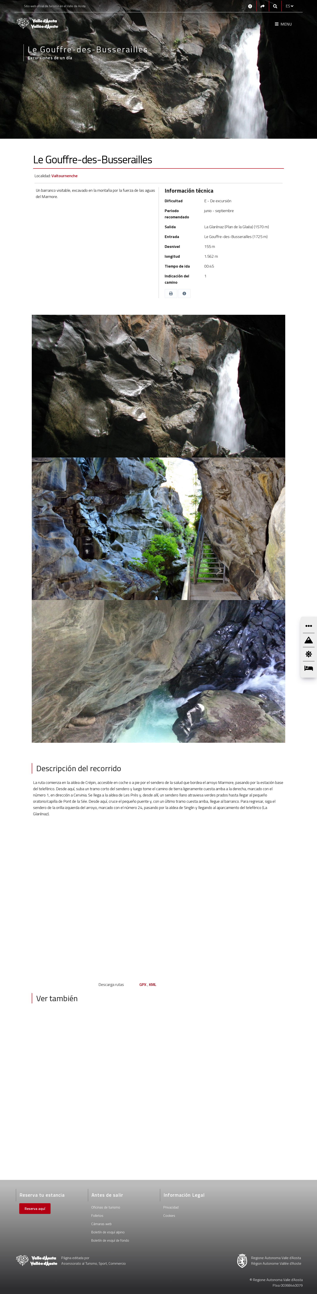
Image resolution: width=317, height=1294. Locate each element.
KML (152, 984)
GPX (142, 984)
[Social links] (263, 6)
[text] (158, 798)
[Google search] (275, 6)
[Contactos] (250, 6)
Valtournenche (64, 176)
